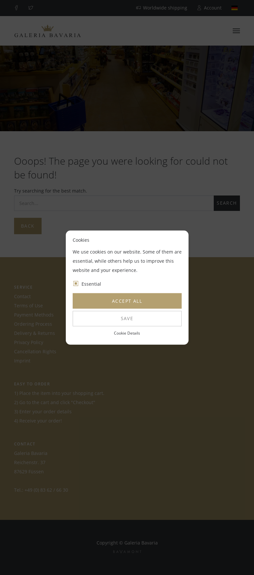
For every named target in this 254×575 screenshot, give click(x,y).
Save (127, 318)
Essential (91, 284)
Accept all (127, 301)
